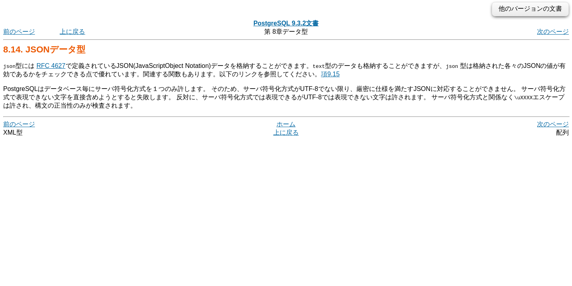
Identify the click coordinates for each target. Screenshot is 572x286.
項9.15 (330, 74)
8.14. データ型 (44, 49)
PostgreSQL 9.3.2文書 (286, 23)
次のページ (553, 31)
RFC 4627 (51, 65)
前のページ (19, 31)
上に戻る (72, 31)
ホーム (286, 124)
